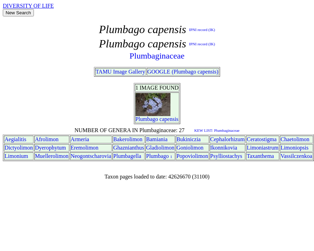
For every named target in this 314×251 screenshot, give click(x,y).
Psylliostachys (226, 156)
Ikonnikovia (223, 148)
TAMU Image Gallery (120, 72)
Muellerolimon (51, 156)
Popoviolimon (192, 156)
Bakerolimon (128, 139)
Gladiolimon (160, 148)
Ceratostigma (261, 139)
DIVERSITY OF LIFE (28, 6)
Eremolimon (84, 148)
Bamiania (156, 139)
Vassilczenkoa (296, 156)
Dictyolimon (19, 148)
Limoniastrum (262, 148)
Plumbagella (127, 156)
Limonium (16, 156)
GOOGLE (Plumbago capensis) (183, 72)
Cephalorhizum (227, 139)
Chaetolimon (294, 139)
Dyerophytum (50, 148)
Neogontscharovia (91, 156)
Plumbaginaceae (157, 55)
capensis (169, 119)
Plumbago (147, 119)
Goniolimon (189, 148)
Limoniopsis (294, 148)
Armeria (80, 139)
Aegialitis (15, 139)
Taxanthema (260, 156)
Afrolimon (47, 139)
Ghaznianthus (128, 148)
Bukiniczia (188, 139)
